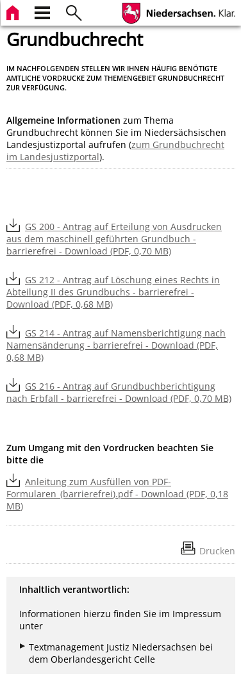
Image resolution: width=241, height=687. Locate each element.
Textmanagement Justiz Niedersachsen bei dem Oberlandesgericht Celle (121, 653)
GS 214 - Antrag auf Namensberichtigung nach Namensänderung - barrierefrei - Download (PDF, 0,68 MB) (116, 345)
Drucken (217, 551)
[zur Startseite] (14, 11)
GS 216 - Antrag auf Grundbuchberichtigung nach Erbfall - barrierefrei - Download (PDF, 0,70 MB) (118, 392)
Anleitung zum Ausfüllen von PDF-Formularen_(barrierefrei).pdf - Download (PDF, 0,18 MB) (117, 494)
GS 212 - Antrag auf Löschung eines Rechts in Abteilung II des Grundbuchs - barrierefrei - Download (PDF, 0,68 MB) (113, 292)
